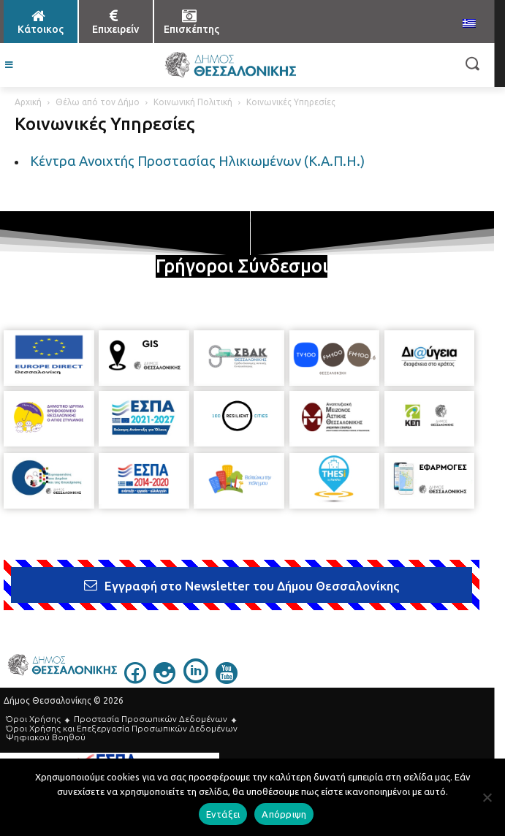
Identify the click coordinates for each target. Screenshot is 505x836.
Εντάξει (223, 814)
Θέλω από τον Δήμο (98, 102)
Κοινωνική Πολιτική (192, 102)
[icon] (135, 679)
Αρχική (28, 102)
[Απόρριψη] (486, 797)
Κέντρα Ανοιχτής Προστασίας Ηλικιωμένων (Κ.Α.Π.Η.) (197, 161)
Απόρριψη (284, 814)
